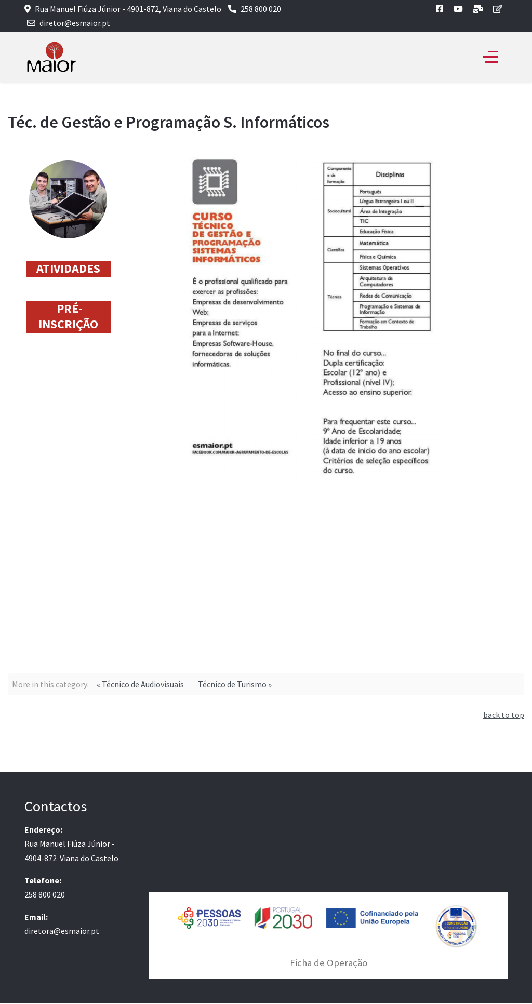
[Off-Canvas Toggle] (490, 57)
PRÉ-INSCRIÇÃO (68, 316)
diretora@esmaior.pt (61, 931)
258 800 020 (261, 9)
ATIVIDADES (68, 268)
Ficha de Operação (328, 963)
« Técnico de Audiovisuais (140, 684)
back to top (503, 715)
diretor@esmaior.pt (74, 23)
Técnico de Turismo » (235, 684)
